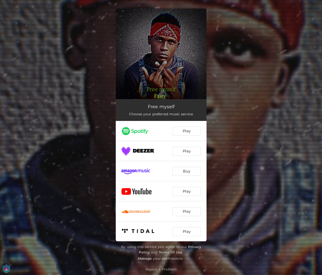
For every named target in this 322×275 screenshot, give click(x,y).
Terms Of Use (170, 252)
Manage (145, 258)
